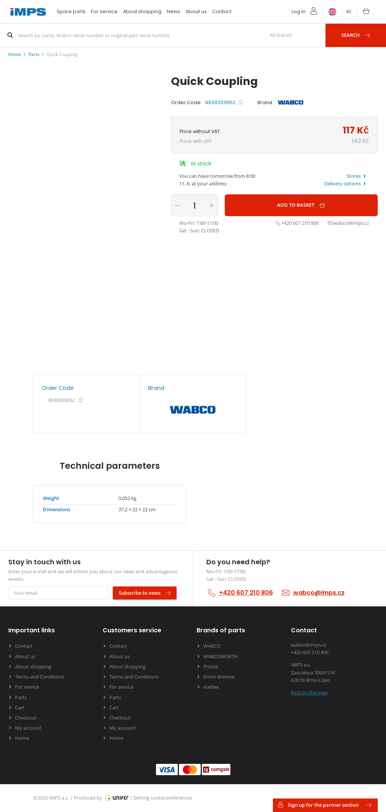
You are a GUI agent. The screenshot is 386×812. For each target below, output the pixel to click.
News (173, 11)
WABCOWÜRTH (220, 656)
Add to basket (301, 205)
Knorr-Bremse (219, 677)
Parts (21, 697)
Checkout (25, 718)
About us (196, 11)
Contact (222, 11)
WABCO (212, 646)
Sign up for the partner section (324, 805)
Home (22, 738)
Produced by (101, 798)
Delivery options (345, 183)
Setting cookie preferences (162, 798)
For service (104, 11)
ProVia (210, 667)
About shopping (142, 11)
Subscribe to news (145, 593)
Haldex (211, 687)
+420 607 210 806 (246, 592)
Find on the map (309, 692)
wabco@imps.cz (319, 592)
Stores (356, 176)
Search (356, 35)
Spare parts (71, 11)
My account (28, 728)
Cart (19, 707)
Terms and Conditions (39, 677)
